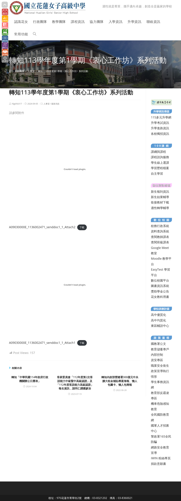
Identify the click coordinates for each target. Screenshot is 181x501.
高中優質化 (158, 315)
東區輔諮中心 (160, 326)
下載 (82, 227)
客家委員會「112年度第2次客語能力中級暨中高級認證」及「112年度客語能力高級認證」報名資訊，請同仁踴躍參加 (74, 382)
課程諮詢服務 (160, 157)
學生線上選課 (160, 163)
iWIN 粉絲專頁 (160, 458)
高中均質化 (158, 320)
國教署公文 (158, 344)
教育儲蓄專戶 (160, 349)
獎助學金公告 (160, 291)
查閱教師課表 (160, 237)
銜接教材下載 (160, 202)
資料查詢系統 (160, 231)
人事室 (47, 103)
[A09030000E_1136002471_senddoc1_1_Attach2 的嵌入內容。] (75, 169)
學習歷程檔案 (160, 168)
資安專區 (157, 360)
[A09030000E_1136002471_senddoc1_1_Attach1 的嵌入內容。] (75, 284)
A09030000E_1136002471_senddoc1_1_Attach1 (42, 343)
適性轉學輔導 (160, 208)
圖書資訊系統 (160, 286)
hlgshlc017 (17, 103)
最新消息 (55, 103)
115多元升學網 (161, 117)
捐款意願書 (158, 464)
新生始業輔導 (160, 197)
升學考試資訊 (160, 123)
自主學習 (157, 173)
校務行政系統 (160, 226)
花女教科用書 (160, 297)
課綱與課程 (158, 152)
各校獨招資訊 (160, 134)
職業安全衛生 (160, 366)
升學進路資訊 (160, 128)
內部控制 (157, 355)
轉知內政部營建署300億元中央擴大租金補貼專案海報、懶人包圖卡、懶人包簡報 (119, 381)
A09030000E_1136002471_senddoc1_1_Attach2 (42, 227)
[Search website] (34, 34)
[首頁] (10, 71)
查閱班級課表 (160, 242)
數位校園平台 (160, 280)
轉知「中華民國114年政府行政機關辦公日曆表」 (29, 379)
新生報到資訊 (160, 191)
